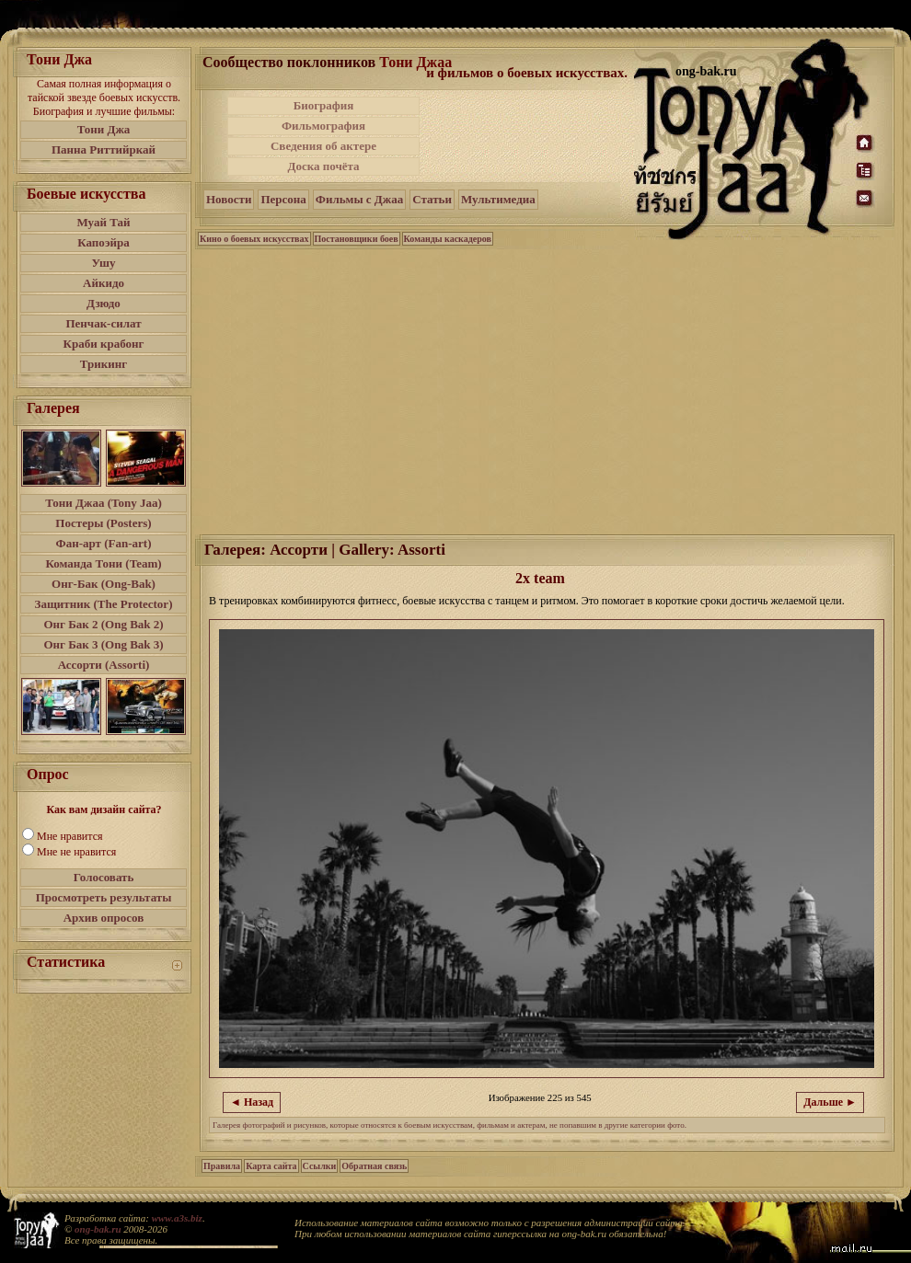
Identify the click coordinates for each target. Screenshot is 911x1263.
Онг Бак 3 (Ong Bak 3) (103, 644)
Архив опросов (103, 917)
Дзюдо (103, 303)
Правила (221, 1166)
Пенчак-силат (103, 323)
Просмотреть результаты (104, 897)
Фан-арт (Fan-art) (104, 543)
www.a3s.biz (177, 1217)
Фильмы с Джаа (359, 199)
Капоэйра (103, 242)
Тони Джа (104, 129)
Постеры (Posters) (103, 523)
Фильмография (323, 125)
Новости (228, 199)
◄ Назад (251, 1102)
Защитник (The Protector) (104, 604)
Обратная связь (374, 1166)
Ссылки (320, 1166)
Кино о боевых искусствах (254, 239)
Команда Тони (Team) (103, 563)
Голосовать (104, 877)
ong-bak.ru (98, 1228)
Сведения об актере (323, 146)
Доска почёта (323, 166)
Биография (324, 105)
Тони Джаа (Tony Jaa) (103, 503)
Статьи (432, 199)
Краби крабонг (103, 343)
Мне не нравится (76, 851)
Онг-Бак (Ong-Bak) (104, 584)
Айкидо (103, 283)
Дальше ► (830, 1102)
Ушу (104, 263)
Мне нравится (70, 836)
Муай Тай (103, 222)
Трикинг (103, 364)
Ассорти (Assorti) (104, 665)
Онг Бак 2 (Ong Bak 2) (103, 624)
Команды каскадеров (447, 239)
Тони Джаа (415, 62)
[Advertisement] (528, 136)
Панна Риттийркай (104, 149)
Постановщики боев (356, 239)
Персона (283, 199)
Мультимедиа (498, 199)
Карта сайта (271, 1166)
